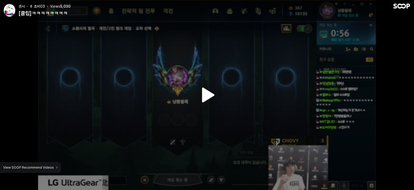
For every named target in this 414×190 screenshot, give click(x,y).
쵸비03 (37, 5)
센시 (21, 5)
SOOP (401, 4)
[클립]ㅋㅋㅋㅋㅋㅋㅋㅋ (43, 11)
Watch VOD (207, 95)
